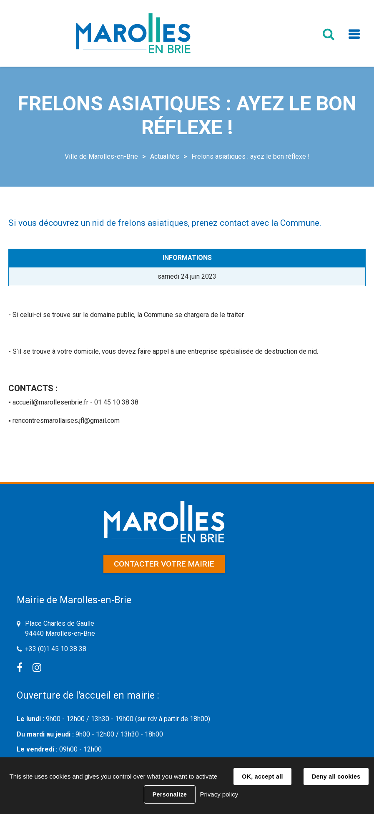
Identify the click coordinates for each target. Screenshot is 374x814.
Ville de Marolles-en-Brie (101, 156)
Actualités (164, 156)
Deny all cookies (336, 776)
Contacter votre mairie (164, 564)
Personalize (170, 794)
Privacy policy (219, 794)
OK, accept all (262, 776)
